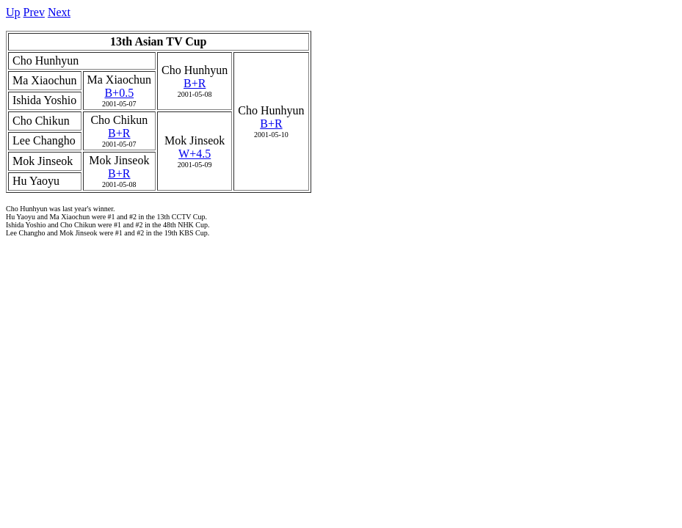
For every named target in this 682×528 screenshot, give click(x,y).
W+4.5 (194, 153)
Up (13, 12)
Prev (34, 12)
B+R (195, 83)
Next (59, 12)
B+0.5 (119, 93)
